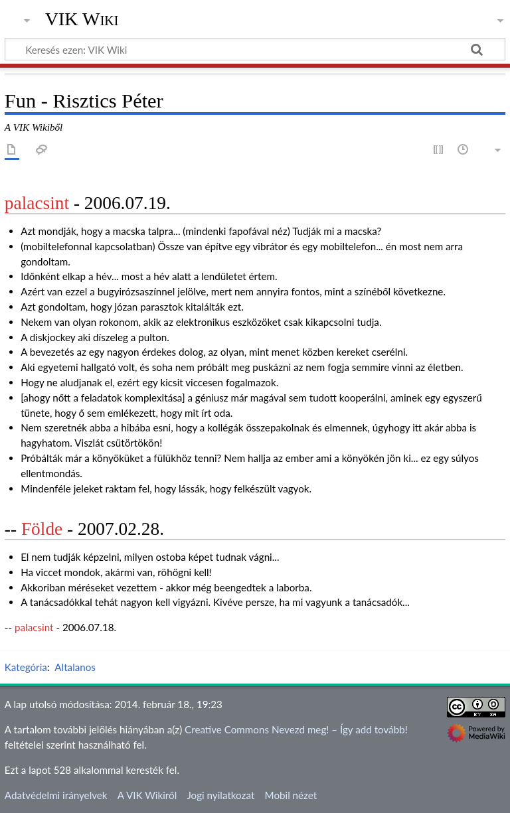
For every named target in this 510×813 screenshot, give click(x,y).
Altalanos (75, 667)
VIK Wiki (82, 19)
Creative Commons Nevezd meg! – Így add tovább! (296, 729)
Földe (41, 529)
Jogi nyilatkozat (220, 795)
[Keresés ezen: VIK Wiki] (255, 49)
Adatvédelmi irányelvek (56, 795)
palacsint (37, 203)
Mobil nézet (291, 795)
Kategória (26, 667)
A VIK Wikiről (147, 795)
